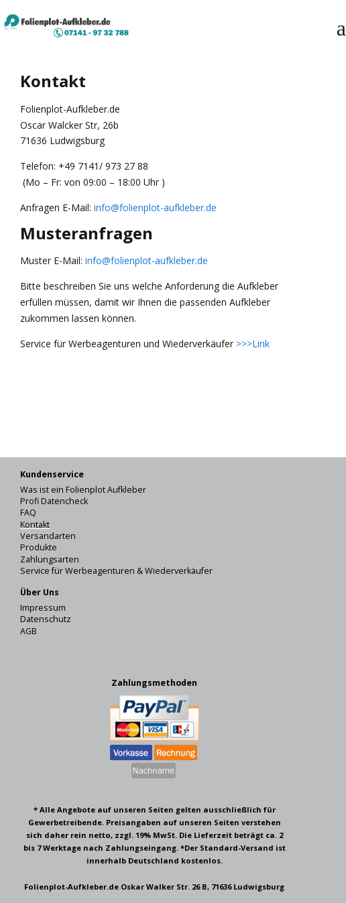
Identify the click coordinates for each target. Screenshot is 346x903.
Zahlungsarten (49, 559)
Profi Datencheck (54, 501)
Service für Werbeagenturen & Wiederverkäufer (116, 571)
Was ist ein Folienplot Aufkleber (83, 489)
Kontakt (35, 524)
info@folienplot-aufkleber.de (155, 207)
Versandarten (48, 536)
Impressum (43, 607)
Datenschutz (45, 619)
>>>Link (253, 343)
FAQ (28, 512)
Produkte (38, 547)
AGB (28, 631)
